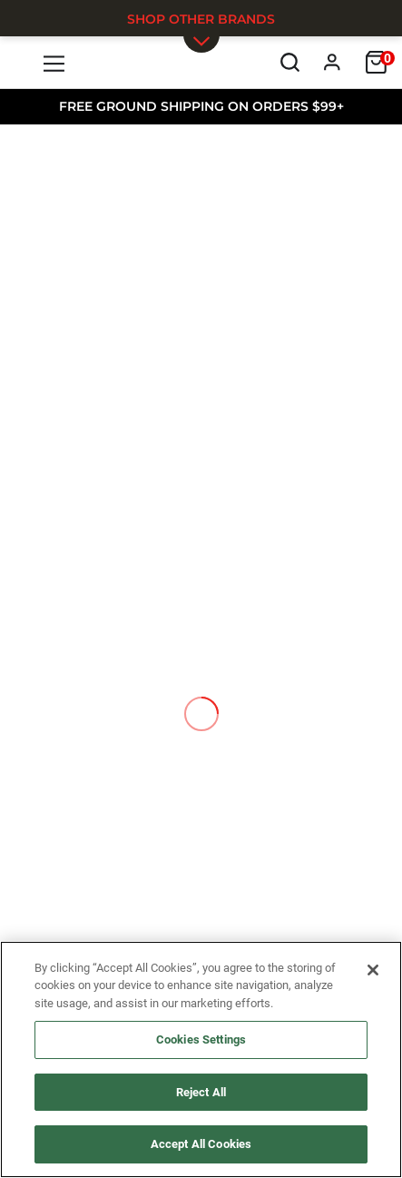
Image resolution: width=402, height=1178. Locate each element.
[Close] (373, 970)
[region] (201, 1059)
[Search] (290, 62)
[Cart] (376, 62)
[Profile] (332, 62)
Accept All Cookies (201, 1144)
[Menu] (55, 62)
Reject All (201, 1092)
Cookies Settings (201, 1039)
